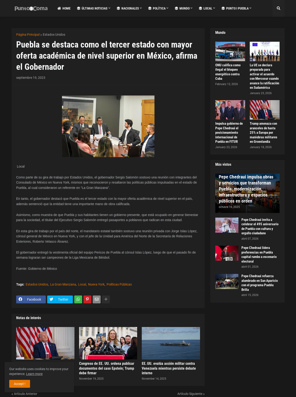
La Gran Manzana (63, 284)
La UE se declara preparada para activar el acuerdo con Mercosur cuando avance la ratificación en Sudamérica (264, 76)
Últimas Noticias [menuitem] (92, 8)
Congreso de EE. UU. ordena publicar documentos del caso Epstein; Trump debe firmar (106, 368)
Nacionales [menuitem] (128, 8)
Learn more (34, 374)
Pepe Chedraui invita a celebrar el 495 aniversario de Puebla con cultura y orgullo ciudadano (259, 226)
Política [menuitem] (157, 8)
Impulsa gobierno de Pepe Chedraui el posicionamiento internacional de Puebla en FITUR (229, 132)
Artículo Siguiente (189, 394)
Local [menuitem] (205, 8)
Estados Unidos (54, 34)
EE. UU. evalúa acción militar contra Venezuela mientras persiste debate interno (169, 368)
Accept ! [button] (19, 384)
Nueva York (96, 284)
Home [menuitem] (64, 8)
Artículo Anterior (25, 394)
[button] (278, 8)
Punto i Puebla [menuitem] (235, 8)
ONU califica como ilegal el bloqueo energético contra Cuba (227, 72)
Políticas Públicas (119, 284)
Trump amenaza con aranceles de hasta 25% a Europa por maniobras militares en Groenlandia (263, 132)
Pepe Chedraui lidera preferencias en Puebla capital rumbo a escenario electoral (259, 255)
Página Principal (28, 34)
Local (82, 284)
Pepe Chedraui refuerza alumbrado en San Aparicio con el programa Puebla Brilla (259, 283)
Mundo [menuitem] (182, 8)
